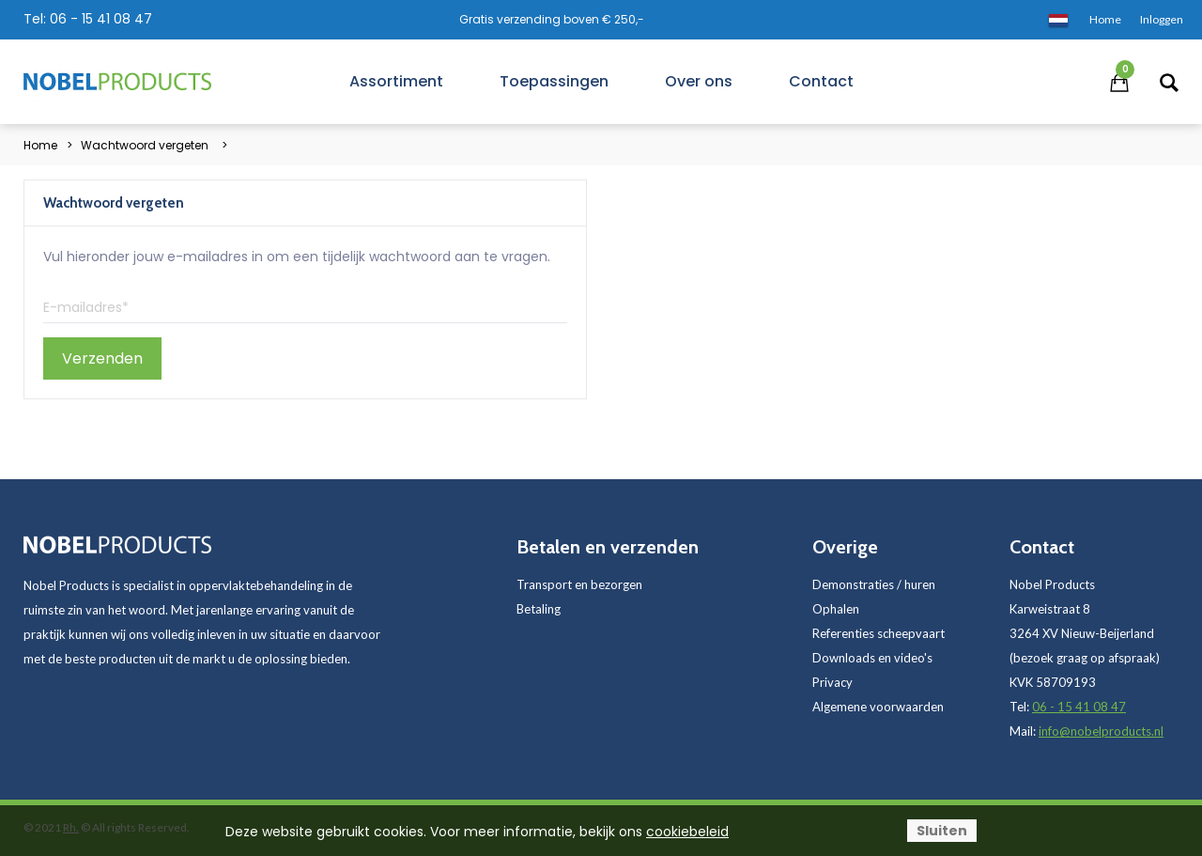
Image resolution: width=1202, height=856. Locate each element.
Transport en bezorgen (579, 584)
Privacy (832, 682)
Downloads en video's (872, 657)
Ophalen (835, 608)
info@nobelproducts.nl (1101, 731)
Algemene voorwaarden (878, 706)
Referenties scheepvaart (878, 633)
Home (40, 145)
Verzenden (102, 358)
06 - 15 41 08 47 (101, 18)
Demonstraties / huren (873, 584)
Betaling (538, 608)
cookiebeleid (687, 831)
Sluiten (942, 830)
